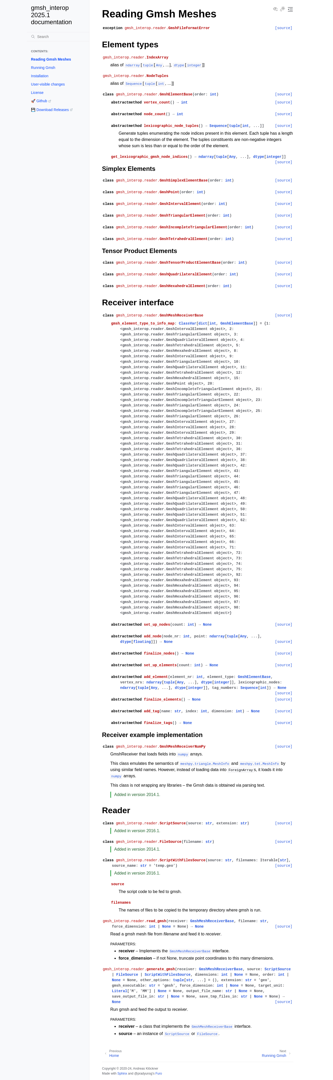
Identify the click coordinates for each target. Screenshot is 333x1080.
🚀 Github (39, 101)
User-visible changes (48, 84)
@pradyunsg (143, 1073)
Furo (158, 1073)
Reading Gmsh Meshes (51, 59)
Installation (39, 76)
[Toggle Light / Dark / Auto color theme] (282, 9)
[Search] (58, 36)
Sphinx (122, 1073)
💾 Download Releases (50, 110)
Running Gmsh (43, 68)
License (37, 92)
